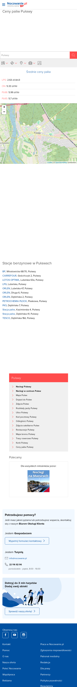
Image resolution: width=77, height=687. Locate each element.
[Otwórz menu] (3, 4)
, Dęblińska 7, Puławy (15, 305)
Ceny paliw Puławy (24, 447)
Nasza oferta (9, 662)
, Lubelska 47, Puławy (17, 288)
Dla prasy (45, 668)
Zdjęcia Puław (22, 403)
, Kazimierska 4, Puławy (21, 309)
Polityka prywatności (51, 680)
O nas (5, 656)
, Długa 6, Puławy (15, 292)
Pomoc (6, 650)
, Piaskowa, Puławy (24, 301)
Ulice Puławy (22, 412)
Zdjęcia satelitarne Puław (27, 425)
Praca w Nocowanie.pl (52, 644)
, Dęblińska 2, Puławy (17, 297)
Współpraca (8, 674)
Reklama (7, 680)
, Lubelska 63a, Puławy (22, 280)
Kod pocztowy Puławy (26, 416)
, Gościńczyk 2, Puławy (21, 275)
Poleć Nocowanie (11, 668)
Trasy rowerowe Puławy (27, 438)
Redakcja (45, 662)
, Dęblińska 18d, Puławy (18, 318)
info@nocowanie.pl (18, 558)
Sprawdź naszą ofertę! (22, 611)
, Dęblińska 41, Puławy (20, 314)
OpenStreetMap (61, 162)
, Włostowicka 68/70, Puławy (19, 271)
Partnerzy (45, 674)
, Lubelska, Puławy (14, 284)
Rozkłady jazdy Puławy (26, 408)
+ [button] (4, 107)
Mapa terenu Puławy (25, 434)
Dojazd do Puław (24, 399)
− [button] (4, 112)
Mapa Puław (21, 395)
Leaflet (49, 162)
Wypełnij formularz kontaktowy (27, 541)
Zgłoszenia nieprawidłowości (55, 650)
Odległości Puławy (24, 421)
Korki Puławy (22, 442)
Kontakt (6, 644)
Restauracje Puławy (25, 429)
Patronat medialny (50, 656)
